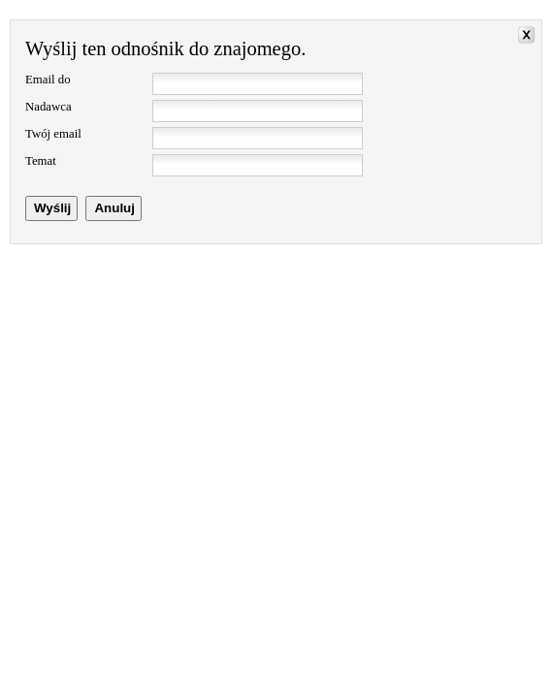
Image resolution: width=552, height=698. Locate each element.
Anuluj (114, 208)
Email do (48, 79)
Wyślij (52, 208)
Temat (40, 161)
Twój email (53, 134)
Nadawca (48, 106)
